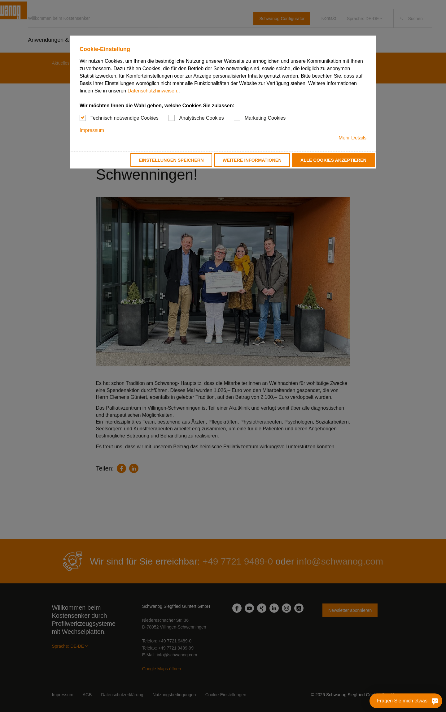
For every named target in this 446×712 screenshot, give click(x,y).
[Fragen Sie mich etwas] (405, 700)
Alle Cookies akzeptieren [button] (333, 160)
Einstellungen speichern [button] (171, 160)
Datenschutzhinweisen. (153, 90)
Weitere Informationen (252, 160)
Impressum (92, 130)
